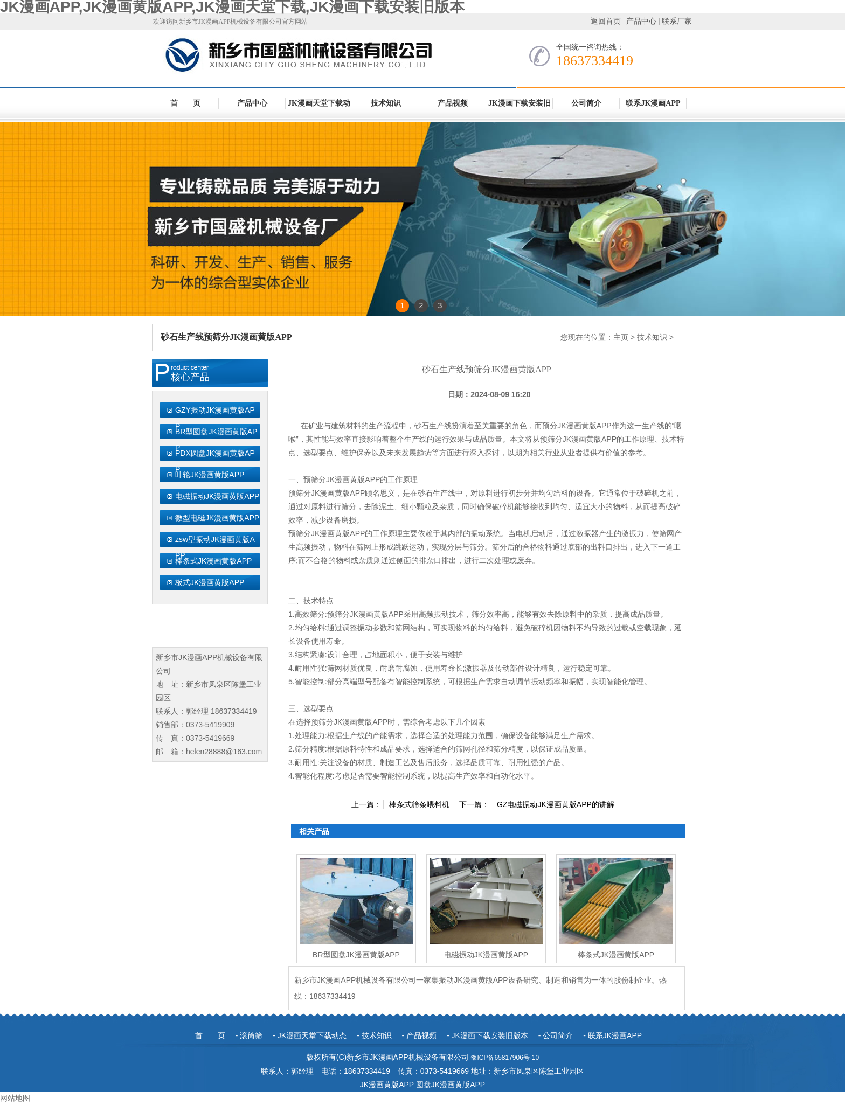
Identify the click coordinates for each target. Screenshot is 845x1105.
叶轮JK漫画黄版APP (209, 474)
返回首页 (606, 21)
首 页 (185, 103)
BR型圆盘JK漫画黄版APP (216, 439)
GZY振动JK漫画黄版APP (215, 418)
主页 (620, 337)
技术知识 (386, 103)
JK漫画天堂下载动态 (319, 109)
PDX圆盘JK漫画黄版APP (215, 461)
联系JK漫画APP (653, 103)
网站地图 (15, 1098)
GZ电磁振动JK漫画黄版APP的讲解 (555, 804)
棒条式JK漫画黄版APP (213, 561)
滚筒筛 (251, 1035)
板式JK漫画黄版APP (209, 582)
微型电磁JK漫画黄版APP (217, 517)
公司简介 (586, 103)
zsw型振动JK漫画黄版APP (215, 547)
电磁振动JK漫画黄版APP (217, 496)
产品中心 (641, 21)
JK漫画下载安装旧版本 (519, 109)
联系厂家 (677, 21)
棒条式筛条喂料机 (419, 804)
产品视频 (453, 103)
